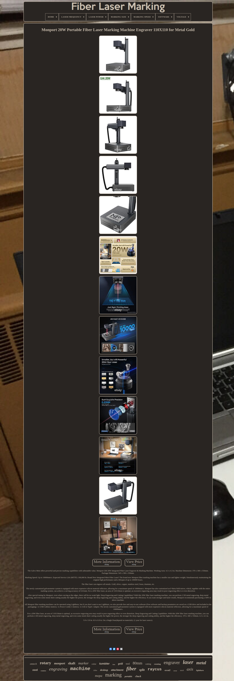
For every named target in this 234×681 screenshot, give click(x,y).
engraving (58, 668)
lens (114, 664)
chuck (138, 676)
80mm (137, 663)
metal (201, 662)
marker (83, 663)
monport (59, 663)
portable (128, 676)
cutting (148, 664)
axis (190, 669)
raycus (155, 669)
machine (80, 669)
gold (120, 663)
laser (188, 662)
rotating (157, 664)
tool (128, 663)
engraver (172, 662)
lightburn (200, 670)
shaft (71, 663)
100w (95, 670)
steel (35, 669)
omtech (33, 664)
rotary (45, 663)
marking (113, 675)
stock (182, 670)
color (94, 664)
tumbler (104, 663)
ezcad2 (167, 670)
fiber (131, 668)
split (142, 669)
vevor (175, 671)
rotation (43, 671)
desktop (104, 670)
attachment (117, 669)
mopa (98, 676)
